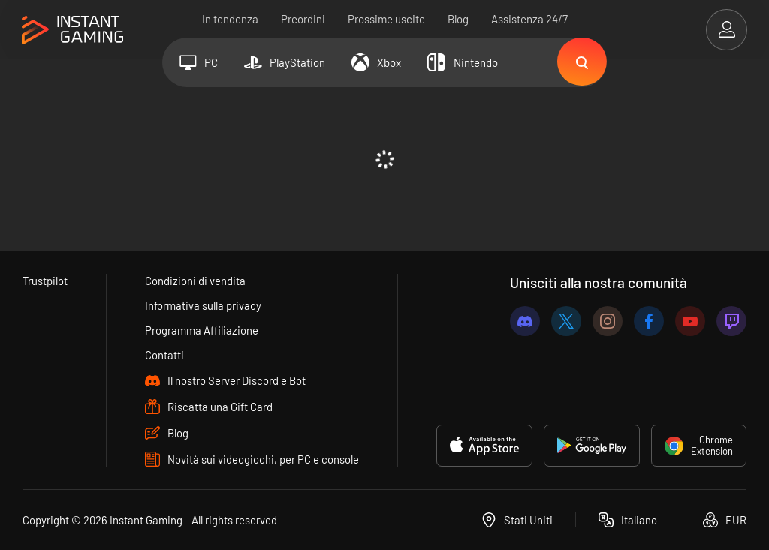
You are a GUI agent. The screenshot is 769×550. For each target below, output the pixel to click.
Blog (458, 19)
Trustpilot (45, 280)
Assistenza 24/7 (529, 19)
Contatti (165, 355)
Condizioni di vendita (196, 280)
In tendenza (230, 19)
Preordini (303, 19)
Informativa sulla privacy (204, 305)
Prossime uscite (386, 19)
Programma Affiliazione (202, 330)
